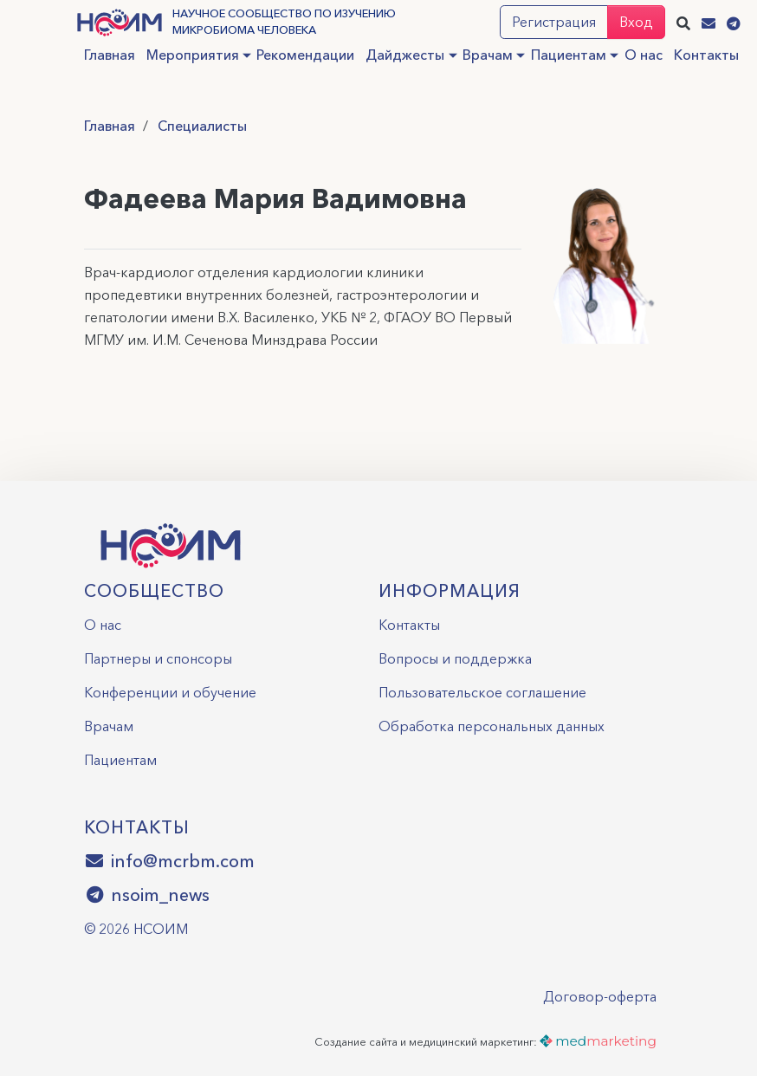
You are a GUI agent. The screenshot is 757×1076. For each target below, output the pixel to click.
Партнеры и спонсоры (158, 658)
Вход (636, 21)
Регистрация (554, 21)
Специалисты (202, 125)
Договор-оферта (600, 996)
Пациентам (568, 54)
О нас (643, 54)
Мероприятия (192, 54)
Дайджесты (405, 54)
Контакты (706, 54)
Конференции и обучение (170, 692)
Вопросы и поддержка (455, 658)
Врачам (488, 54)
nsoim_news (147, 895)
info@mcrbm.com (170, 861)
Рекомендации (305, 54)
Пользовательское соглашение (482, 692)
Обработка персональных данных (491, 726)
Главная (109, 54)
